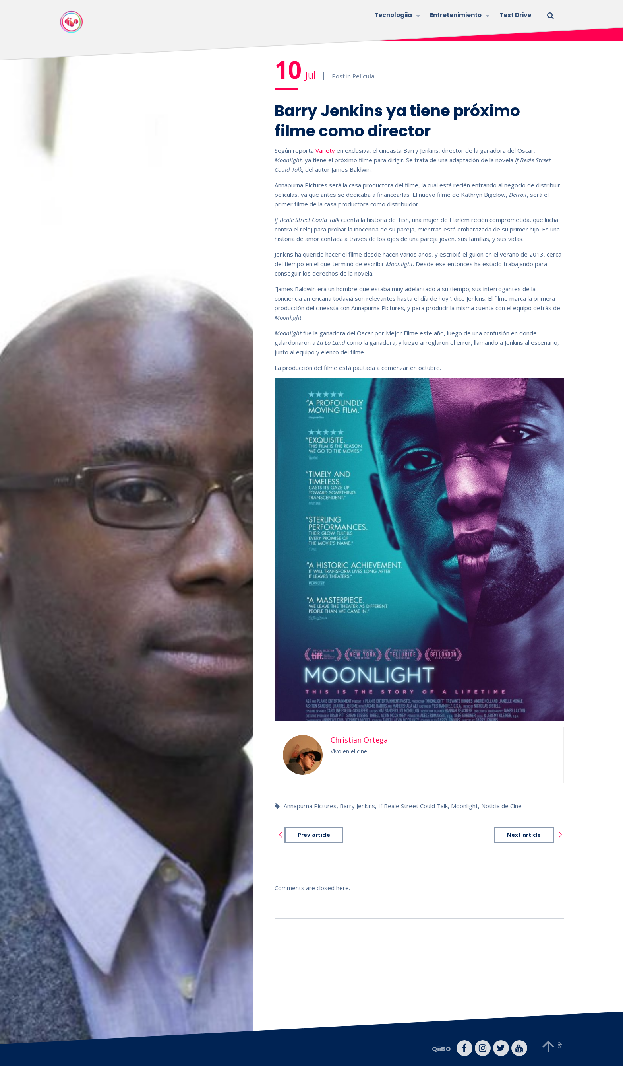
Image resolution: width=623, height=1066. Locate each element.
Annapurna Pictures (310, 806)
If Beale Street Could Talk (413, 806)
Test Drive (515, 15)
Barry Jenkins (357, 806)
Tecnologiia (396, 16)
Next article (524, 834)
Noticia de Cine (501, 806)
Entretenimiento (459, 16)
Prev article (314, 834)
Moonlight (464, 806)
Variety (325, 150)
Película (363, 76)
